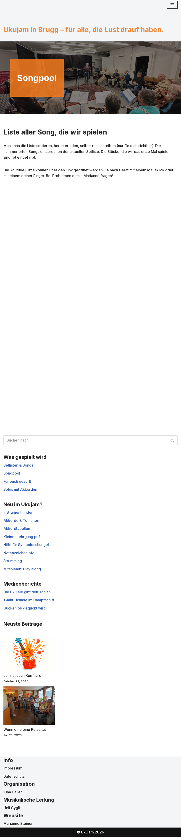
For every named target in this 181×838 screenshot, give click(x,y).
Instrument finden (18, 513)
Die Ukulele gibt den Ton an (27, 592)
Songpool (11, 473)
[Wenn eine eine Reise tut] (29, 707)
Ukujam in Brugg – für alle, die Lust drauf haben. (83, 29)
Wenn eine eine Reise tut (24, 730)
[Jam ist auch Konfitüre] (29, 656)
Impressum (12, 769)
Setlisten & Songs (18, 465)
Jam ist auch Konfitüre (22, 676)
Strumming (12, 561)
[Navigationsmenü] (172, 5)
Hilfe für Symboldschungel (26, 545)
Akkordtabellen (16, 529)
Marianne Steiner (18, 824)
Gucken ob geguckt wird (24, 609)
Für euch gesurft (17, 482)
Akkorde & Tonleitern (21, 521)
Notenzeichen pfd (18, 553)
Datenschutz (14, 777)
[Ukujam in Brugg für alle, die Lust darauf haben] (25, 17)
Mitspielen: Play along (22, 569)
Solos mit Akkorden (20, 490)
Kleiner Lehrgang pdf (21, 537)
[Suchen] (85, 441)
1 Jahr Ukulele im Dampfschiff (28, 600)
